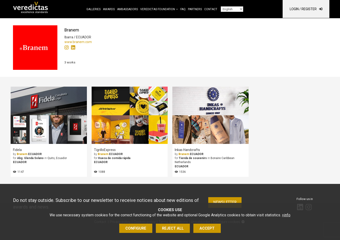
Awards (109, 9)
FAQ (183, 9)
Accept (207, 228)
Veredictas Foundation (157, 9)
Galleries (93, 9)
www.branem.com (78, 42)
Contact (210, 9)
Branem (22, 154)
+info (286, 215)
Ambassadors (127, 9)
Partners (195, 9)
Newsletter (225, 202)
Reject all (173, 228)
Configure (135, 228)
